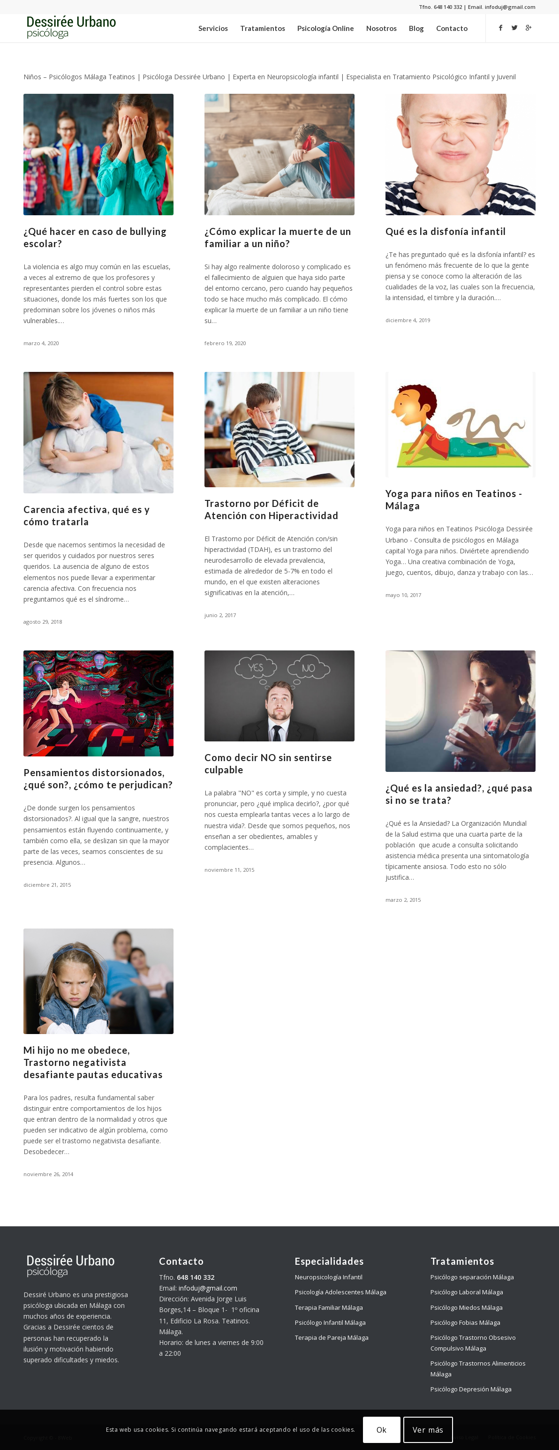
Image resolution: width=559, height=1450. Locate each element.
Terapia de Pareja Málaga (332, 1337)
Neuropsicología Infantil (329, 1277)
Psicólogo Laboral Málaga (467, 1292)
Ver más (428, 1430)
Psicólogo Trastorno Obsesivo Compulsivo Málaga (473, 1342)
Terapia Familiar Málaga (329, 1307)
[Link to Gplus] (528, 28)
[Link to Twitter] (514, 28)
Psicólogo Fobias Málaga (465, 1322)
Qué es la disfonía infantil (445, 231)
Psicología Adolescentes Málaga (340, 1292)
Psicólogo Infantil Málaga (330, 1322)
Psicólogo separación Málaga (472, 1277)
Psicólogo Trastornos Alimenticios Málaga (478, 1368)
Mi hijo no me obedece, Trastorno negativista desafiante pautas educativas (93, 1062)
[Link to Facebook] (500, 28)
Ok (382, 1430)
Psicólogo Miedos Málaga (467, 1307)
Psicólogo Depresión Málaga (471, 1389)
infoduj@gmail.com (208, 1288)
